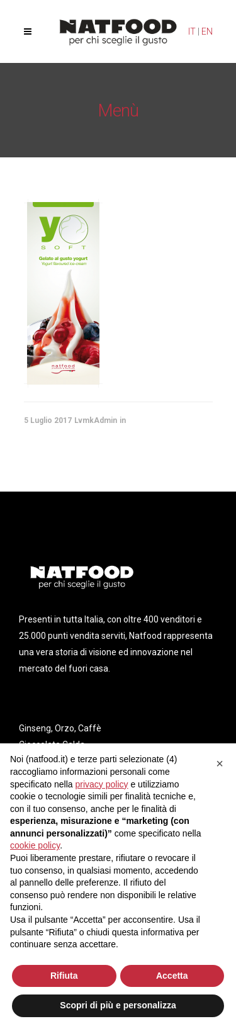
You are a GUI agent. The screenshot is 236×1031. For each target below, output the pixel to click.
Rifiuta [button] (64, 976)
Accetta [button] (172, 976)
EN (207, 31)
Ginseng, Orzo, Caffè (60, 728)
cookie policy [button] (35, 845)
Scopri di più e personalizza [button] (118, 1005)
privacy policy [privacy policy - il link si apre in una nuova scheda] (102, 784)
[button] (220, 763)
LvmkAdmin (95, 420)
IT (192, 31)
